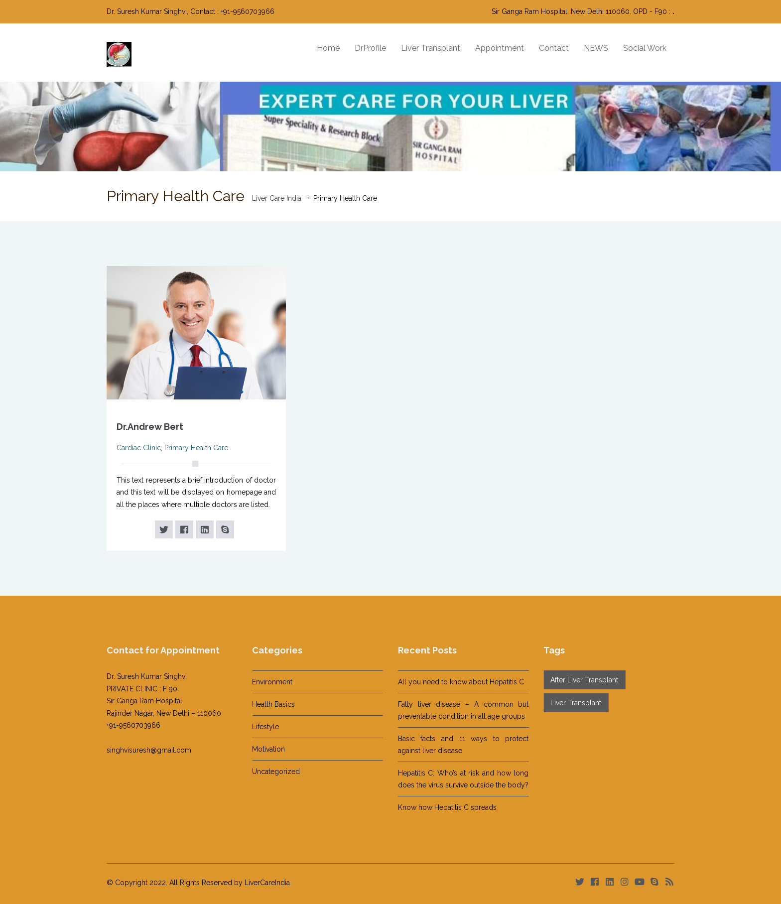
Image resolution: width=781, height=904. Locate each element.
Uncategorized (268, 771)
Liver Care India (276, 198)
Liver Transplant (430, 48)
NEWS (596, 48)
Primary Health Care (196, 448)
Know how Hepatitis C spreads (439, 807)
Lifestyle (257, 727)
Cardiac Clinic (139, 448)
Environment (264, 682)
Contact (554, 48)
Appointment (499, 48)
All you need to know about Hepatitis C (453, 682)
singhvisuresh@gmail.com (141, 750)
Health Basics (265, 704)
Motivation (260, 749)
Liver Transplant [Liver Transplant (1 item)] (567, 703)
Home (328, 48)
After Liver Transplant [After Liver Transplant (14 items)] (576, 680)
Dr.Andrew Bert (150, 426)
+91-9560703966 (125, 725)
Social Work (644, 48)
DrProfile (370, 48)
